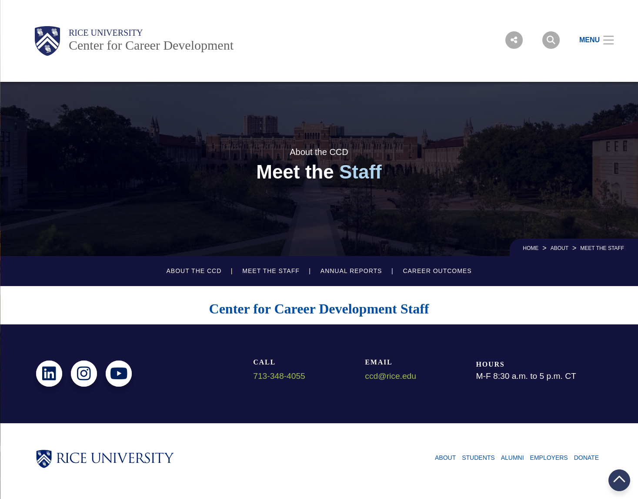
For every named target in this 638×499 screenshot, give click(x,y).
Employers (549, 457)
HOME (530, 248)
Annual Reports (351, 270)
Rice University (106, 32)
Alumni (512, 457)
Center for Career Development (151, 45)
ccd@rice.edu (390, 376)
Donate (586, 457)
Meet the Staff (270, 270)
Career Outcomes (437, 270)
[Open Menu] (591, 40)
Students (478, 457)
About (559, 248)
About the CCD (193, 270)
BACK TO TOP (619, 480)
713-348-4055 (279, 376)
